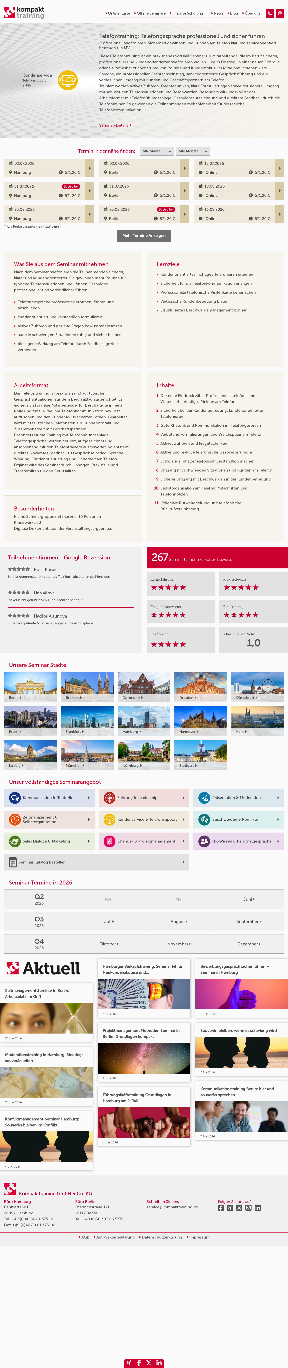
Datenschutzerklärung (160, 1237)
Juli (109, 921)
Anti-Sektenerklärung (114, 1237)
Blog (232, 13)
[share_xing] (129, 1363)
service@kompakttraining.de (172, 1207)
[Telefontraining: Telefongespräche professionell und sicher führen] (270, 13)
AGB (83, 1237)
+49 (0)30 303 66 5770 (103, 1219)
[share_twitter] (149, 1363)
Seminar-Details (115, 125)
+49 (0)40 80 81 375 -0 (32, 1219)
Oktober (109, 944)
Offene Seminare (150, 13)
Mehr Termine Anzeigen (144, 235)
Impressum (198, 1237)
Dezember (248, 944)
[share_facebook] (139, 1363)
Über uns (251, 13)
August (179, 921)
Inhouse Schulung (186, 13)
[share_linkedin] (159, 1363)
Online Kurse (117, 13)
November (179, 944)
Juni (248, 899)
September (249, 921)
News (217, 13)
